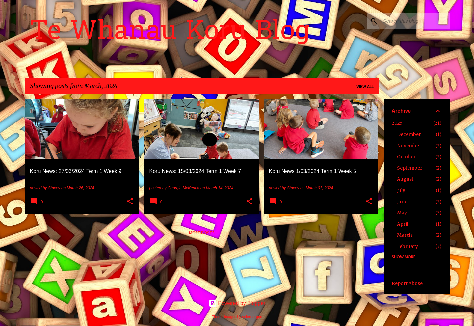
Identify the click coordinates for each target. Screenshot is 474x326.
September (409, 168)
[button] (130, 201)
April (402, 224)
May (402, 213)
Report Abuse (407, 283)
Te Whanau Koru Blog (170, 32)
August (405, 179)
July (401, 190)
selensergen (252, 317)
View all (365, 86)
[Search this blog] (415, 21)
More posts (202, 233)
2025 (397, 123)
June (402, 201)
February (407, 246)
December (409, 134)
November (409, 146)
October (406, 157)
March (404, 235)
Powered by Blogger (237, 303)
